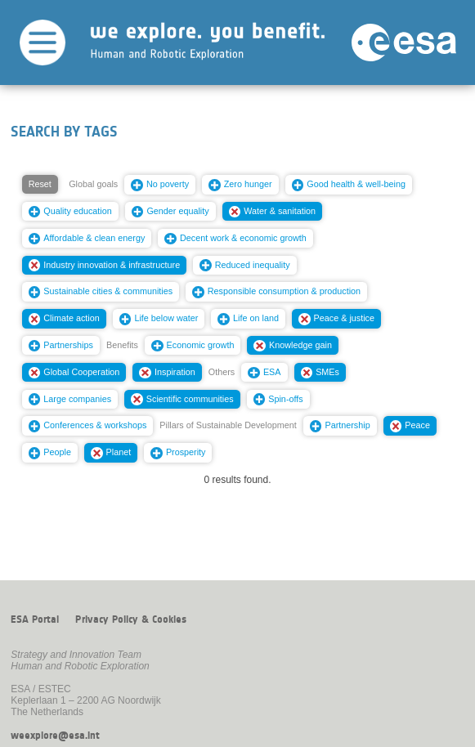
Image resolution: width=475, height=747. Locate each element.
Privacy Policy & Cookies (130, 619)
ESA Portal (35, 619)
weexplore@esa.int (55, 735)
